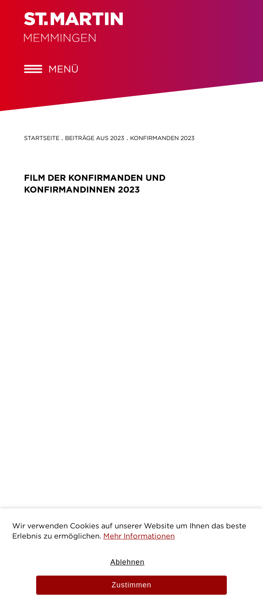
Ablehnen (127, 562)
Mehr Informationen (139, 536)
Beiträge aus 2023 (94, 138)
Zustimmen (131, 585)
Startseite (41, 138)
